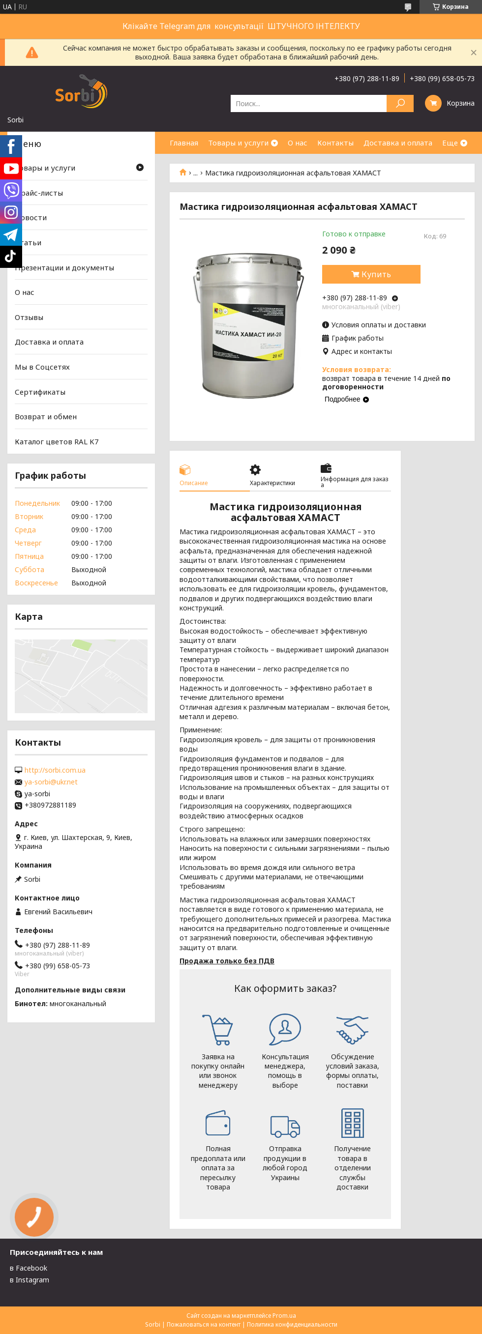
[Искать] (400, 103)
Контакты (335, 142)
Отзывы (29, 317)
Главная (184, 142)
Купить (376, 274)
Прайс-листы (39, 193)
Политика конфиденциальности (292, 1324)
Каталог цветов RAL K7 (57, 441)
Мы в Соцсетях (42, 367)
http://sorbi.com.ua (55, 770)
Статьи (28, 242)
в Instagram (29, 1279)
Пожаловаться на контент (204, 1324)
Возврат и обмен (46, 416)
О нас (297, 142)
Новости (31, 217)
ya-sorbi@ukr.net (51, 782)
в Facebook (28, 1268)
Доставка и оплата (397, 142)
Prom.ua (284, 1315)
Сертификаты (40, 392)
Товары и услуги (238, 142)
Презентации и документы (64, 267)
